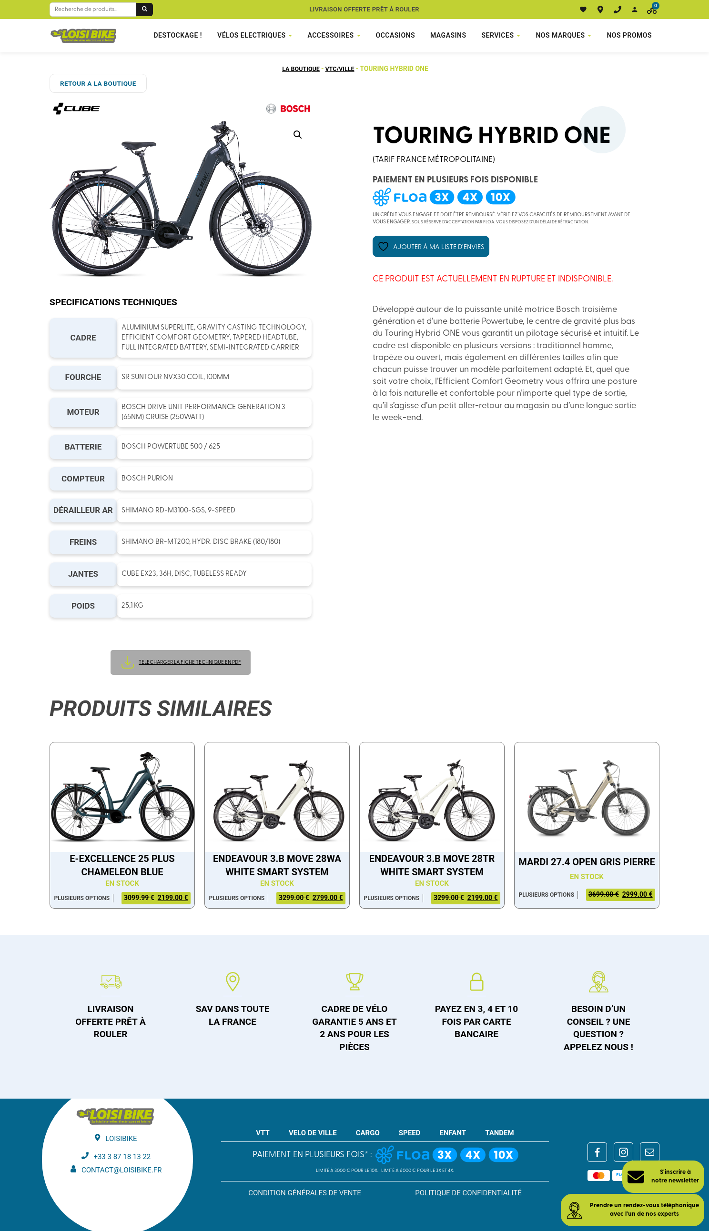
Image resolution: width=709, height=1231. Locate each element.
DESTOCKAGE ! (177, 35)
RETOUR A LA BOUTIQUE (95, 83)
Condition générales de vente (304, 1192)
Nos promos (629, 35)
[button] (297, 134)
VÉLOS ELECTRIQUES (251, 35)
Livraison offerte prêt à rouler (364, 9)
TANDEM (499, 1132)
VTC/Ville (341, 68)
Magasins (448, 35)
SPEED (410, 1132)
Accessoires (330, 35)
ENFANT (452, 1132)
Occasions (395, 35)
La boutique (299, 68)
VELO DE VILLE (313, 1132)
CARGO (368, 1132)
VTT (263, 1132)
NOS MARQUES (560, 35)
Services (498, 35)
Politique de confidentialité (468, 1192)
